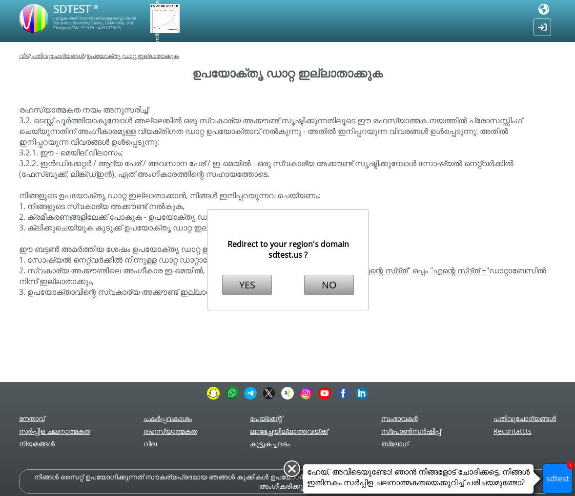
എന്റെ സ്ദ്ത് (384, 270)
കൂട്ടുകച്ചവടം (270, 443)
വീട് (24, 56)
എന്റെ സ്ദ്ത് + (459, 270)
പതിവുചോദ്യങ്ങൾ (57, 56)
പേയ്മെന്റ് (266, 418)
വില (150, 443)
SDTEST (75, 8)
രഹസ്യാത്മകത (170, 431)
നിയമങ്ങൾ (37, 443)
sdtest (559, 473)
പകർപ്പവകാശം (168, 418)
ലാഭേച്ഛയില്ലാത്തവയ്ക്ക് (289, 431)
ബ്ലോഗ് (395, 443)
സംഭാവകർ (399, 418)
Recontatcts (512, 431)
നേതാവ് (31, 418)
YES (247, 284)
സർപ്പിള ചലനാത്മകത (54, 431)
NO (329, 284)
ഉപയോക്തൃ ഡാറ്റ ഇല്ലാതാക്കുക (132, 56)
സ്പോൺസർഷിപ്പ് (411, 431)
